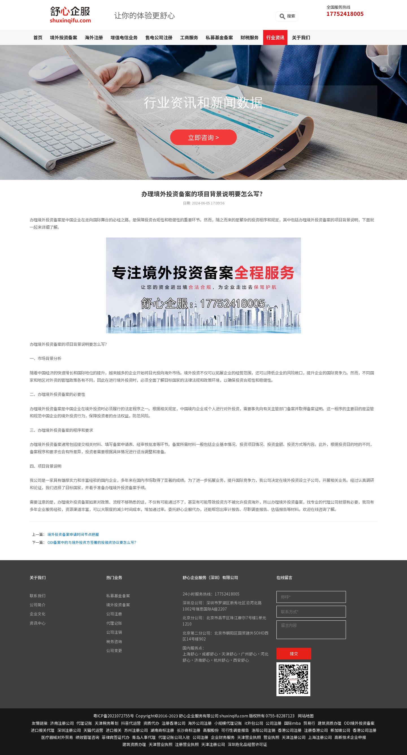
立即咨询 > (203, 137)
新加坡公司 (340, 730)
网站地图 (306, 716)
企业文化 (38, 613)
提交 (294, 653)
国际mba (292, 723)
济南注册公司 (62, 723)
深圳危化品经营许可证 (247, 744)
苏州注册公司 (136, 730)
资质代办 (151, 723)
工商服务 (189, 37)
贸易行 (309, 723)
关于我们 (301, 37)
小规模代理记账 (228, 723)
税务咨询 (114, 641)
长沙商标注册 (188, 730)
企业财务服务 (223, 737)
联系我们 (38, 595)
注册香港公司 (173, 723)
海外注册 (94, 37)
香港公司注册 (290, 730)
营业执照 (271, 737)
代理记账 (114, 623)
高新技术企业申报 (350, 737)
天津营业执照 (249, 737)
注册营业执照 (187, 744)
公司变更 (114, 650)
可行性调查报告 (235, 730)
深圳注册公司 (69, 730)
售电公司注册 (158, 37)
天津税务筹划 (106, 723)
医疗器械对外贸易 (57, 737)
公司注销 (114, 632)
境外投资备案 (63, 37)
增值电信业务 (124, 37)
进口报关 (114, 730)
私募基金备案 (219, 37)
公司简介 (38, 604)
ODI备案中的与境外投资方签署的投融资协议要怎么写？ (92, 542)
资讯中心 (38, 623)
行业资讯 (275, 37)
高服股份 (211, 730)
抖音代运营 (131, 723)
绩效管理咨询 (87, 737)
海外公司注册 (200, 723)
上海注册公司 (320, 737)
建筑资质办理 (329, 723)
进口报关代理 (43, 730)
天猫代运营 (93, 730)
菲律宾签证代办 (115, 737)
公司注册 (114, 613)
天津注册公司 (294, 737)
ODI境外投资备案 (359, 723)
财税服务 (250, 37)
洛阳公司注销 (263, 730)
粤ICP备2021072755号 (113, 716)
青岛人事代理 (144, 737)
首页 (37, 37)
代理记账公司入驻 (174, 737)
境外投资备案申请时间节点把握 (73, 534)
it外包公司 (253, 723)
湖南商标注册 (162, 730)
